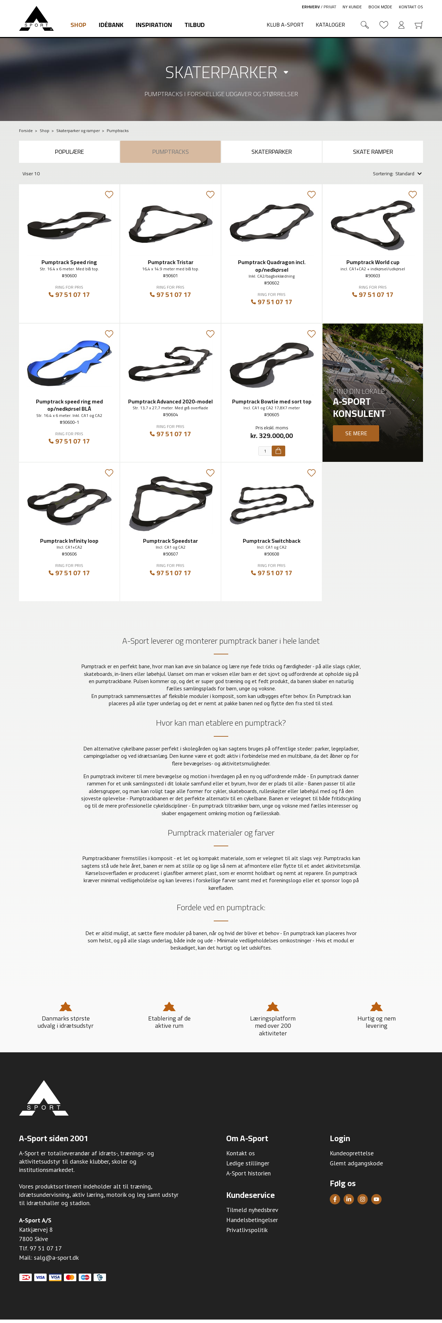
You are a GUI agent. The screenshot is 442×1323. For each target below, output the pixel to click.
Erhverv (311, 7)
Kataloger (330, 24)
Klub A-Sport (285, 24)
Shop (78, 24)
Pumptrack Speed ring (69, 265)
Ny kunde (352, 7)
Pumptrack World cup (373, 265)
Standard (404, 177)
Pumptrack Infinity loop (69, 544)
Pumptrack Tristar (170, 265)
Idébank (111, 24)
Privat (330, 7)
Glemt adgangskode (356, 1167)
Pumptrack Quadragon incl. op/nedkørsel (272, 269)
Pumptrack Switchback (271, 544)
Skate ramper (373, 153)
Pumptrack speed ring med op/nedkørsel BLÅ (69, 408)
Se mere (356, 436)
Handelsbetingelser (252, 1223)
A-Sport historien (248, 1177)
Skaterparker (221, 71)
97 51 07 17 (69, 298)
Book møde (380, 7)
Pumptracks (170, 153)
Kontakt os (411, 7)
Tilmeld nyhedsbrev (252, 1213)
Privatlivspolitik (247, 1233)
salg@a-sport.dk (56, 1261)
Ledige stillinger (247, 1167)
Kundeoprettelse (352, 1157)
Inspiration (154, 24)
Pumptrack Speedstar (170, 544)
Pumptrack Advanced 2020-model (170, 405)
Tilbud (194, 24)
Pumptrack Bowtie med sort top (271, 405)
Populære (69, 153)
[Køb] (278, 454)
